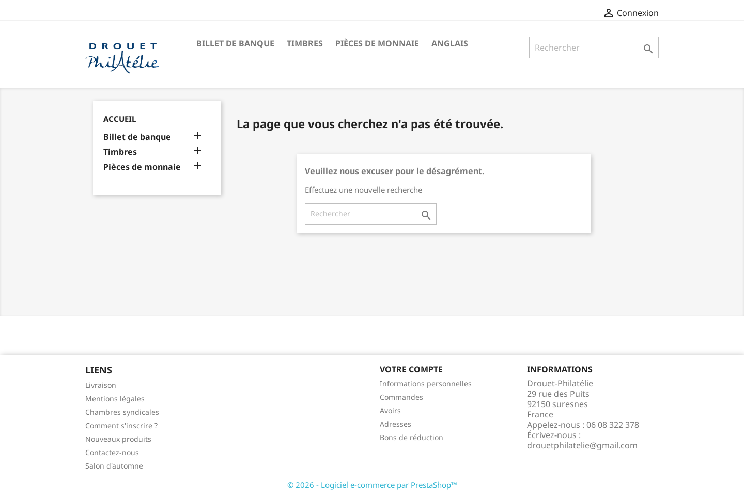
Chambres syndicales (122, 412)
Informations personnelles (426, 383)
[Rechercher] (594, 47)
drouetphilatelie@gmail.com (582, 445)
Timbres (305, 43)
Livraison (100, 385)
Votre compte (411, 369)
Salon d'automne (114, 466)
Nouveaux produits (118, 439)
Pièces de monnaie (377, 43)
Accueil (119, 119)
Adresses (395, 424)
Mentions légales (115, 398)
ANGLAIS (449, 43)
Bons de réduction (411, 437)
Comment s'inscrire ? (121, 425)
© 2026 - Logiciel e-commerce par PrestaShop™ (372, 484)
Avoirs (390, 410)
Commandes (401, 397)
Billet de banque (235, 43)
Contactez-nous (112, 452)
